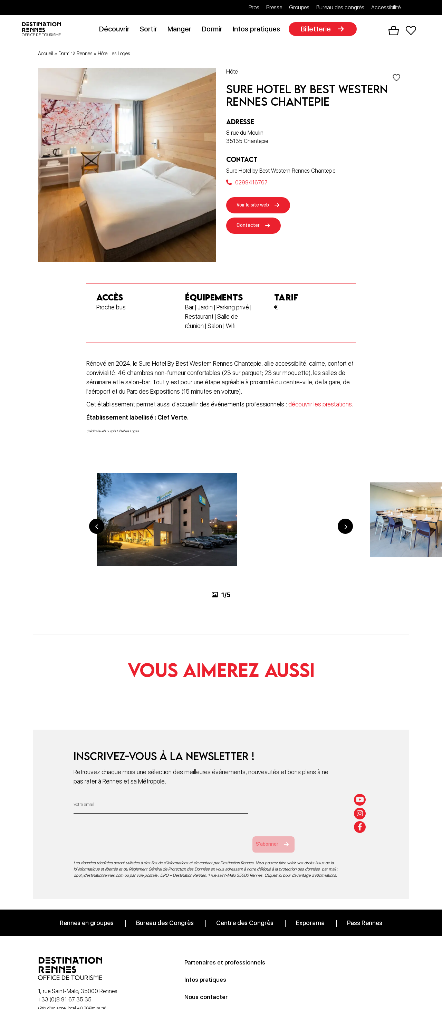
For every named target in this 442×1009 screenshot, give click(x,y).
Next (345, 559)
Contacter (251, 230)
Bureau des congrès (340, 7)
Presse (274, 7)
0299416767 (247, 184)
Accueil (45, 55)
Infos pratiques (259, 30)
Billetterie (319, 30)
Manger (182, 30)
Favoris (411, 31)
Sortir (151, 30)
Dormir (214, 30)
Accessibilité (386, 7)
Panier (393, 31)
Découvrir (117, 30)
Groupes (299, 7)
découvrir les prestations (320, 405)
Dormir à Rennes (75, 55)
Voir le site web (257, 207)
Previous (96, 559)
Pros (254, 7)
